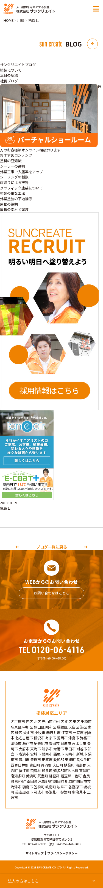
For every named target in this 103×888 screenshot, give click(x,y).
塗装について (10, 70)
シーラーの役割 (12, 166)
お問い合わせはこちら (51, 593)
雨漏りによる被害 (14, 182)
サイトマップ (35, 853)
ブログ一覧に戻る (51, 547)
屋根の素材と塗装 (14, 209)
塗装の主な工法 (12, 193)
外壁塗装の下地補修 (16, 198)
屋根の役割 (9, 204)
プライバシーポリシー (62, 853)
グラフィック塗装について (21, 188)
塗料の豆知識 (10, 160)
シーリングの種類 (14, 177)
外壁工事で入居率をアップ (21, 171)
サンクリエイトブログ (18, 64)
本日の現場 (9, 75)
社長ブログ (9, 80)
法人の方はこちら (23, 881)
